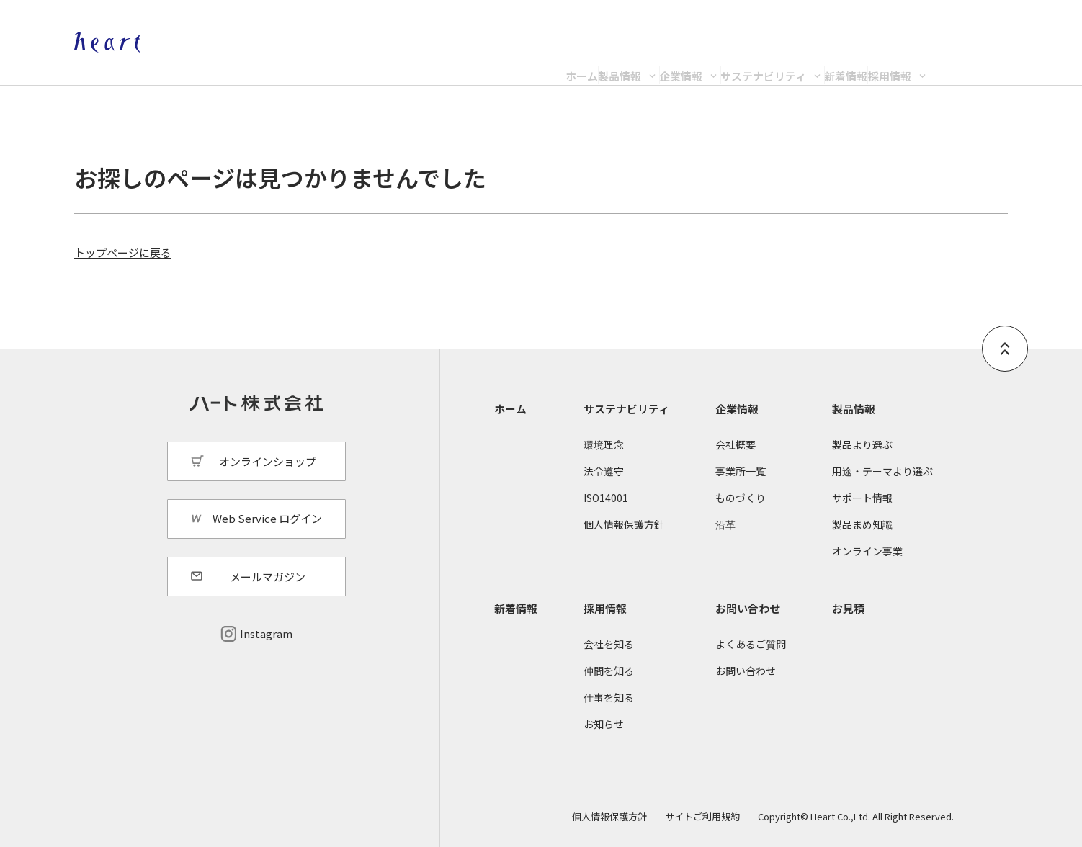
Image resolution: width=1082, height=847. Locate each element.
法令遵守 (604, 471)
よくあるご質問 (750, 644)
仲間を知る (609, 670)
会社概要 (735, 444)
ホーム (301, 62)
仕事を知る (609, 697)
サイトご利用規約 (702, 816)
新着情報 (853, 62)
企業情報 (543, 62)
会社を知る (609, 644)
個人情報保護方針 (624, 524)
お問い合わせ (747, 608)
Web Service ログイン (267, 518)
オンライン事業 (867, 551)
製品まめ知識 (862, 524)
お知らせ (604, 724)
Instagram (266, 633)
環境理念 (604, 444)
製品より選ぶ (862, 444)
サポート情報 (862, 497)
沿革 (725, 524)
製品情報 (410, 62)
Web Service (977, 26)
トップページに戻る (122, 252)
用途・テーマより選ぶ (882, 471)
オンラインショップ (862, 26)
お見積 (848, 608)
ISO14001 (606, 497)
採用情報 (968, 62)
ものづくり (740, 497)
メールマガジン (267, 576)
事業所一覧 (740, 471)
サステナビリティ (698, 62)
